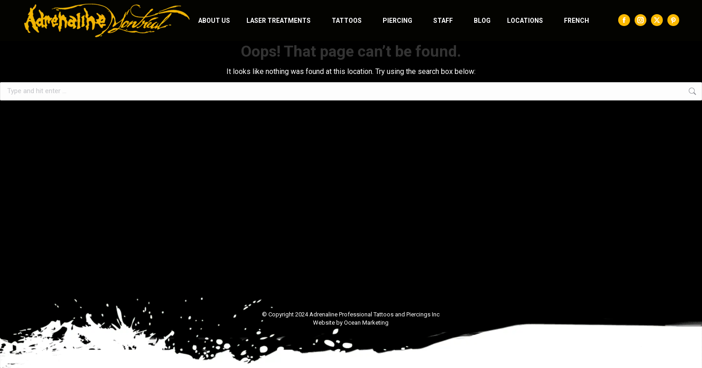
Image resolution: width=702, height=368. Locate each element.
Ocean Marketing (366, 322)
